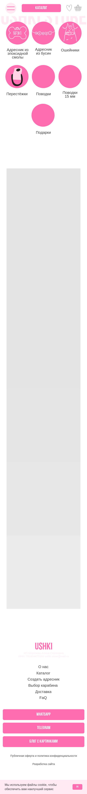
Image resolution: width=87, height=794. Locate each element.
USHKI (43, 647)
